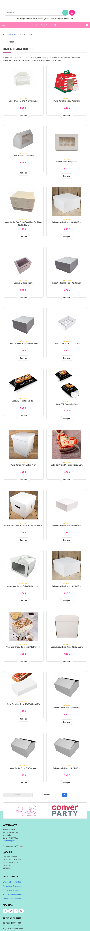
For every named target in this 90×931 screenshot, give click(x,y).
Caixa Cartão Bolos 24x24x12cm (67, 768)
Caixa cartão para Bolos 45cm (23, 465)
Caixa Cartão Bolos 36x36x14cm (23, 768)
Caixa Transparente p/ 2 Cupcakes (23, 101)
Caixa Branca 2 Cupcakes (23, 156)
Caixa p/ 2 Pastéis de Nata (67, 404)
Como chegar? (9, 841)
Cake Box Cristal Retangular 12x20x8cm (23, 647)
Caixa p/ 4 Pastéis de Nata (23, 401)
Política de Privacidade (12, 894)
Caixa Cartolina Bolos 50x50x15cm (66, 283)
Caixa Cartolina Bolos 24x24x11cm (66, 525)
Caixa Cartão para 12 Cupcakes (67, 343)
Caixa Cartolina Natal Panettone (66, 101)
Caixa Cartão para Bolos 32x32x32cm (67, 647)
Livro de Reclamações (12, 899)
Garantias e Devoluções (12, 886)
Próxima (46, 795)
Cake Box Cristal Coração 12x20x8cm (66, 465)
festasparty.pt (45, 25)
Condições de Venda (11, 890)
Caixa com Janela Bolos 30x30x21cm (23, 586)
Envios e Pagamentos (12, 882)
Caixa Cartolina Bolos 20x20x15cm (66, 586)
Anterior (17, 795)
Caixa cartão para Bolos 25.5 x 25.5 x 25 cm (23, 525)
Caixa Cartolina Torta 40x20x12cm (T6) (23, 704)
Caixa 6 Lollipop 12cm (23, 283)
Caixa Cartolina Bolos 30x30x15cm (66, 222)
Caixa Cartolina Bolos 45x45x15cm (23, 343)
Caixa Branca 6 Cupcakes (66, 161)
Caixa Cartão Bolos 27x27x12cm (67, 707)
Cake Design (11, 34)
